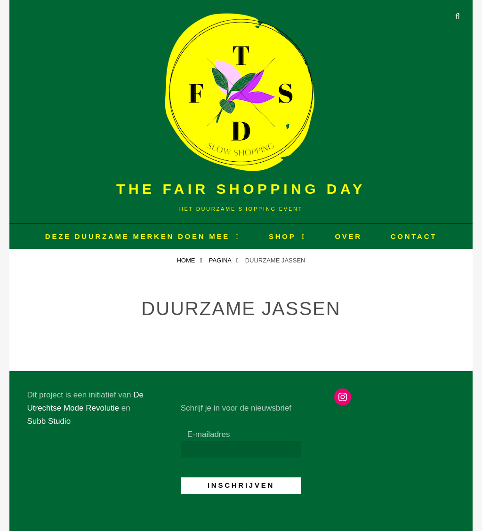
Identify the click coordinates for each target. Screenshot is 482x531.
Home (187, 260)
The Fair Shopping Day (241, 189)
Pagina (221, 260)
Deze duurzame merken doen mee (137, 236)
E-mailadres (208, 434)
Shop (282, 236)
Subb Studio (49, 421)
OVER (348, 236)
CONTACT (414, 236)
